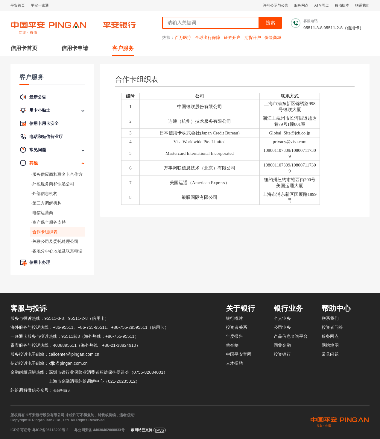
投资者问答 (332, 327)
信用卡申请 (74, 48)
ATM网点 (321, 5)
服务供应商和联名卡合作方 (57, 174)
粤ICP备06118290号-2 (50, 430)
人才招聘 (234, 363)
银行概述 (234, 318)
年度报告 (234, 336)
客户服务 (123, 48)
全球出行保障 (207, 37)
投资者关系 (236, 327)
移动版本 (342, 5)
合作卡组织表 (44, 231)
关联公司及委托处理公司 (55, 241)
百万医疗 (183, 37)
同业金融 (282, 345)
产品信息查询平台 (291, 336)
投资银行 (282, 354)
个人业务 (282, 318)
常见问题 (330, 354)
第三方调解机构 (47, 203)
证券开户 (232, 37)
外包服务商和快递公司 (53, 183)
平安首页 (17, 5)
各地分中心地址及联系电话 (57, 251)
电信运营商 (42, 212)
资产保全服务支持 (49, 222)
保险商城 (273, 37)
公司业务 (282, 327)
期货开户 (252, 37)
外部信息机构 (44, 193)
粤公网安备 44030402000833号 (99, 430)
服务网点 (301, 5)
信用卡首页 (23, 48)
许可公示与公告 (275, 5)
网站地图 (330, 345)
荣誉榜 (232, 345)
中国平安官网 (238, 354)
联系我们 (362, 5)
